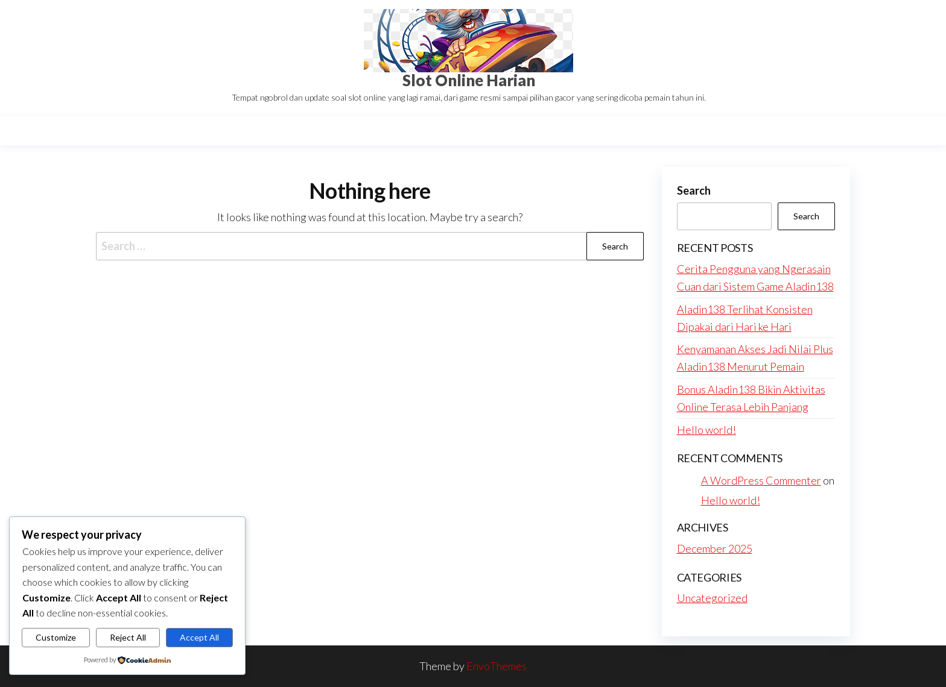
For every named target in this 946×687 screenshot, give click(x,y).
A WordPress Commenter (761, 480)
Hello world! (706, 429)
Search (694, 190)
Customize (56, 637)
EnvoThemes (496, 666)
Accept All (199, 637)
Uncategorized (712, 597)
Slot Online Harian (468, 80)
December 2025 (714, 548)
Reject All (128, 637)
